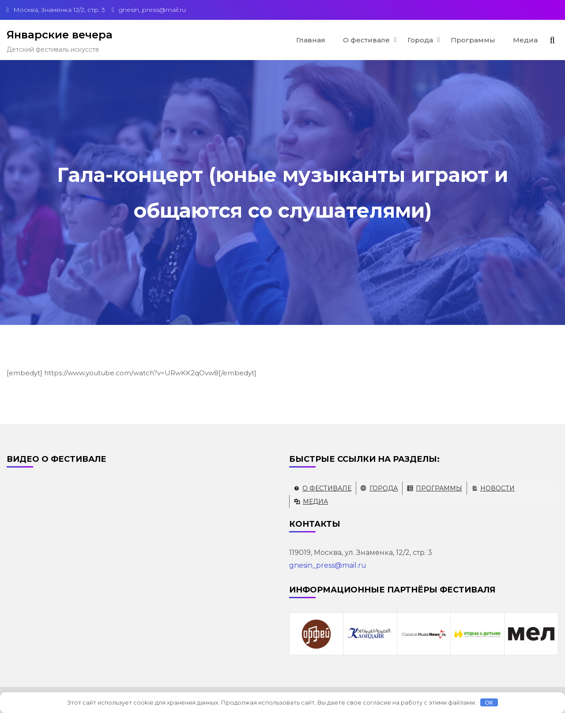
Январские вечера (60, 34)
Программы (473, 40)
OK (489, 702)
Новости (497, 488)
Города (420, 40)
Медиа (525, 40)
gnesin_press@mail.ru (327, 565)
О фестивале (366, 40)
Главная (310, 40)
